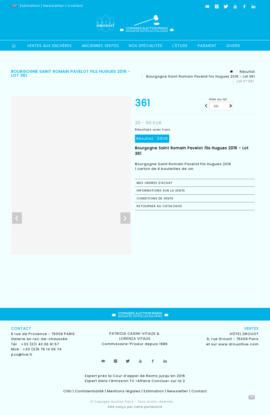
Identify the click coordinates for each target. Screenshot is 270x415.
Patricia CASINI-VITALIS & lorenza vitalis (135, 336)
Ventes (251, 328)
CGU (67, 391)
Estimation (30, 5)
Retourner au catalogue (159, 206)
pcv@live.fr (22, 354)
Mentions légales (124, 391)
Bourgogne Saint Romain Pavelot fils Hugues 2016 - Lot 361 (200, 76)
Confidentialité (89, 391)
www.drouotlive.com (238, 344)
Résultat (247, 71)
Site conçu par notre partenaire (135, 407)
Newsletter (53, 5)
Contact (75, 5)
